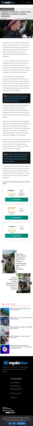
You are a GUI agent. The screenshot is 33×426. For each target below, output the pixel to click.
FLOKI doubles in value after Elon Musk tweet (15, 340)
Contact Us (13, 397)
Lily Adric (4, 18)
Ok (10, 423)
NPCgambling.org (15, 386)
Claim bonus (16, 199)
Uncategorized (7, 9)
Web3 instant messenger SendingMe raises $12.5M (16, 330)
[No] (31, 421)
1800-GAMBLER (15, 382)
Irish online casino (15, 393)
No (14, 423)
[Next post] (30, 283)
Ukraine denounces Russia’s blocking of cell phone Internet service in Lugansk (11, 283)
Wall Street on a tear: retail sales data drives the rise (16, 321)
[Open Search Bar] (22, 2)
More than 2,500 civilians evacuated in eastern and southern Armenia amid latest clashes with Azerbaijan (21, 261)
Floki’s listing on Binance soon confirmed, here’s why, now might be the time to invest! (16, 349)
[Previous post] (3, 261)
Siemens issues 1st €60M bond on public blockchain (15, 312)
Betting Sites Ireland (16, 389)
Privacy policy (21, 423)
